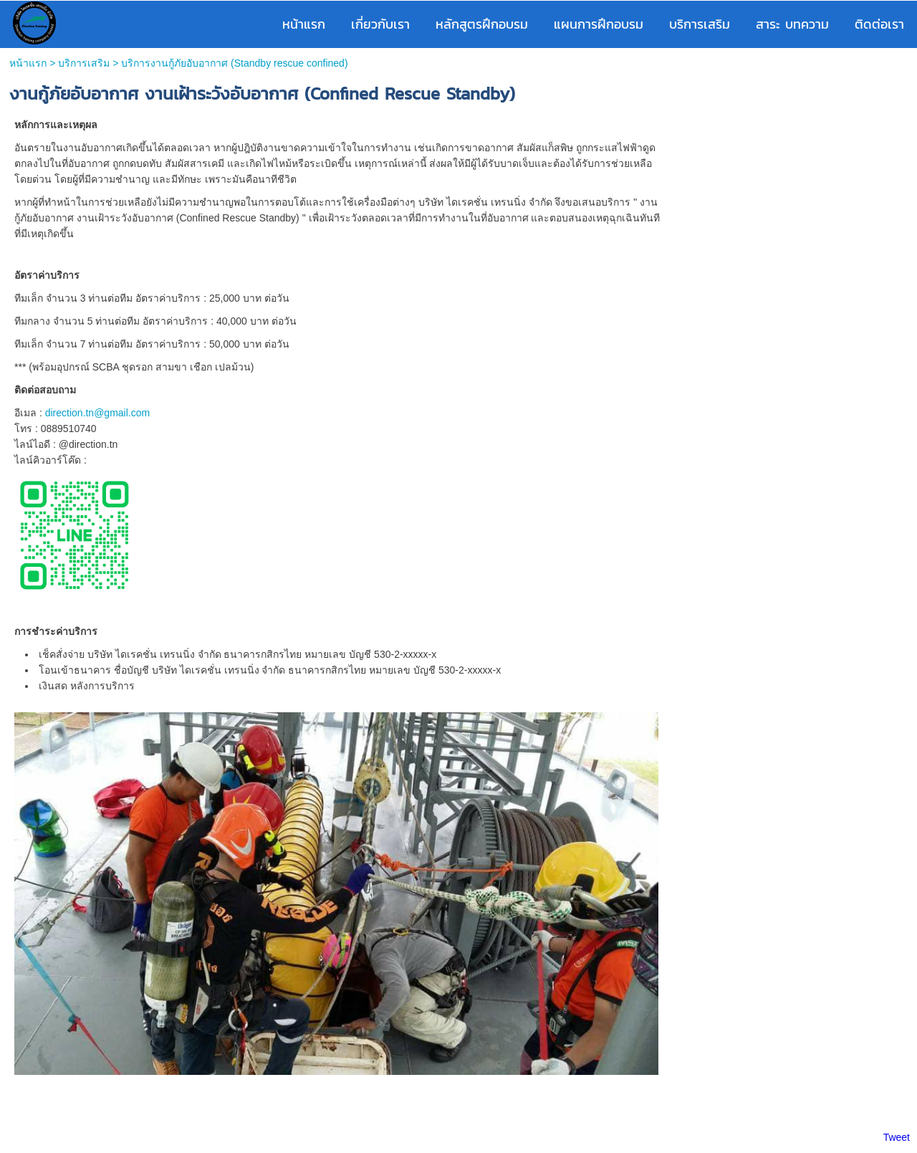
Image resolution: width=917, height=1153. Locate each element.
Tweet (896, 1137)
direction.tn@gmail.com (97, 412)
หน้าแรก (28, 63)
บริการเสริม (84, 63)
